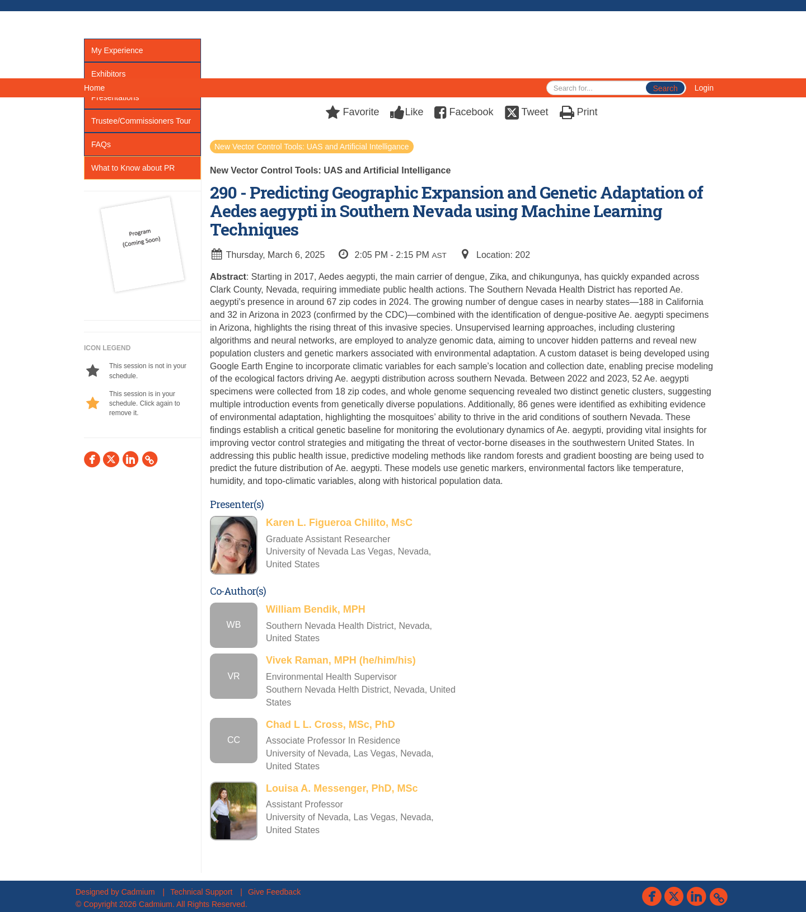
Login (704, 87)
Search (665, 88)
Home (94, 87)
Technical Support (201, 891)
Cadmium (138, 891)
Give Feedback (274, 891)
